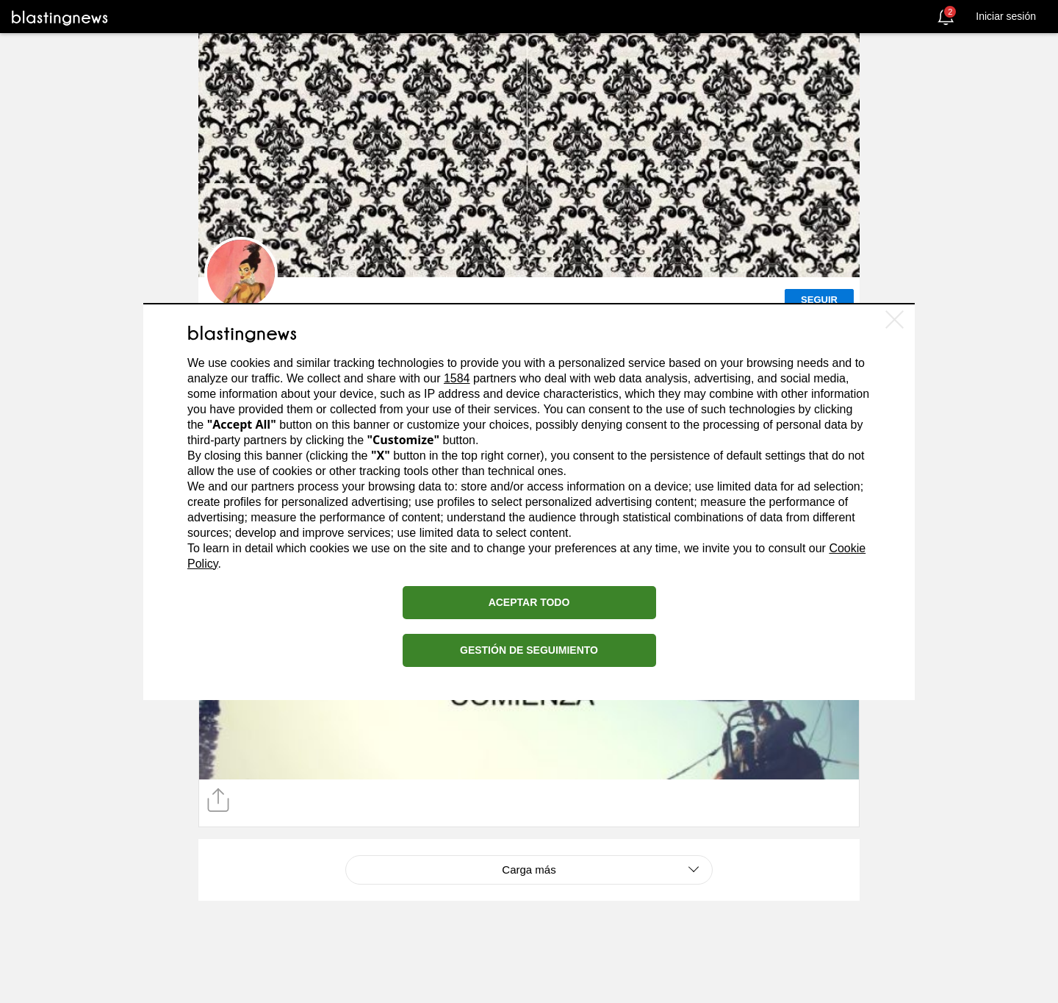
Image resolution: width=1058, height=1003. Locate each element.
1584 (457, 378)
